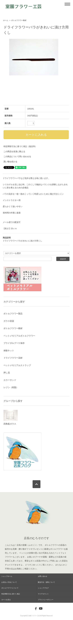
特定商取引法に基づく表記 (10, 594)
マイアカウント (43, 594)
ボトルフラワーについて (9, 588)
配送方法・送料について (46, 582)
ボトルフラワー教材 (18, 20)
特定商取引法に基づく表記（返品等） (20, 146)
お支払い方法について (9, 582)
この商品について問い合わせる (17, 156)
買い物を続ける (10, 161)
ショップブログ (43, 588)
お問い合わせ (42, 576)
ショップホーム (6, 576)
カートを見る (6, 599)
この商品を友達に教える (14, 151)
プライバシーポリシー (45, 599)
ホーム (5, 20)
